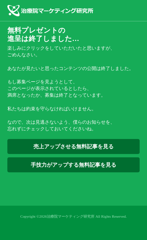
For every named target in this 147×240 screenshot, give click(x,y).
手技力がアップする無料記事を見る (73, 165)
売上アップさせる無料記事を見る (73, 146)
